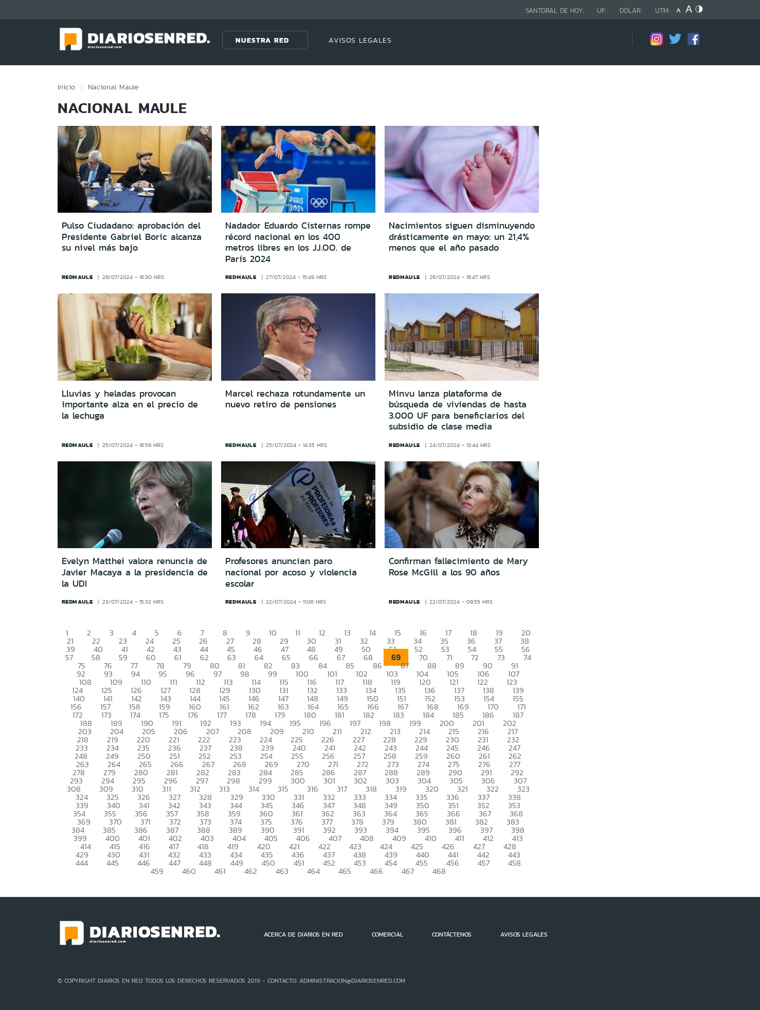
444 (82, 862)
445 (112, 862)
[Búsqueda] (609, 40)
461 (220, 871)
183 (398, 714)
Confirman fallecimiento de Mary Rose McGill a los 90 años (458, 566)
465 (344, 871)
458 (514, 862)
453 (360, 862)
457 (484, 862)
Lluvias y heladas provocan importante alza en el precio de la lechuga (130, 404)
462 (250, 871)
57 (69, 657)
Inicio (66, 86)
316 (312, 788)
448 (205, 862)
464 (313, 871)
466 (376, 871)
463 (282, 871)
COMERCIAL (387, 934)
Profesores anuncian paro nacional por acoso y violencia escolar (291, 572)
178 (250, 714)
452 (329, 862)
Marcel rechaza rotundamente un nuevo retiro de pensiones (295, 399)
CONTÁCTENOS (452, 934)
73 (501, 657)
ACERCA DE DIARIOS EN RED (303, 934)
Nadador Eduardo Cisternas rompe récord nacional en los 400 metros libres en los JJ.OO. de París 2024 (298, 242)
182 (368, 714)
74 (527, 657)
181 (340, 714)
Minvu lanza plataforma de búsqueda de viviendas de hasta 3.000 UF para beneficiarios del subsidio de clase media (458, 410)
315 (283, 788)
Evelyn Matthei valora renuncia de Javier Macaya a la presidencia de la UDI (135, 572)
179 (280, 714)
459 (157, 871)
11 (297, 632)
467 (408, 871)
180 (310, 714)
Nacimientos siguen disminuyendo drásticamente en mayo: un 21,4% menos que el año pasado (462, 236)
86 (377, 665)
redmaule (77, 277)
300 (298, 780)
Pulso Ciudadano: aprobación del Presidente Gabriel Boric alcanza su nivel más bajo (132, 236)
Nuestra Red (262, 40)
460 (189, 871)
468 (439, 871)
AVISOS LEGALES (360, 40)
